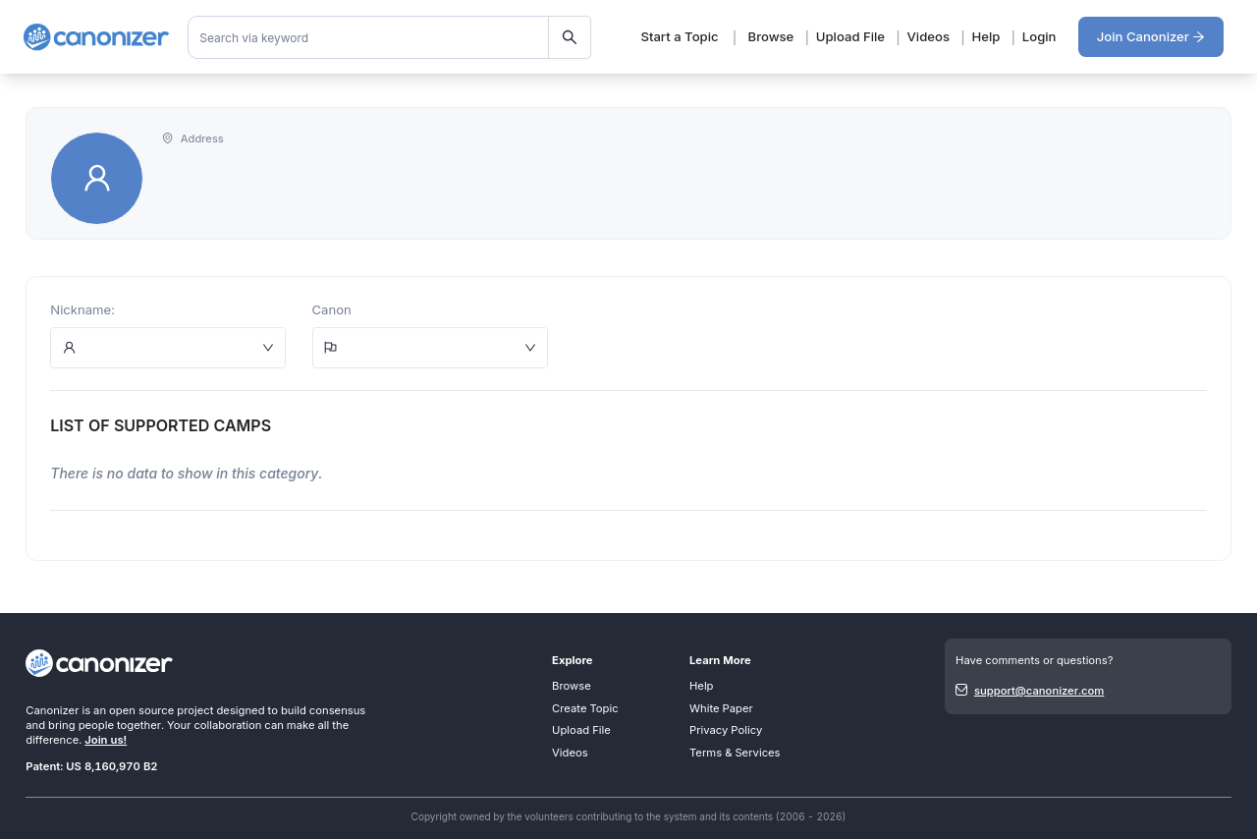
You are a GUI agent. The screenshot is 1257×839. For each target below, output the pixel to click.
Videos (928, 36)
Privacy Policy (725, 730)
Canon (332, 309)
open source (141, 710)
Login (1039, 36)
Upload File (850, 36)
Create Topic (585, 708)
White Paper (721, 708)
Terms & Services (735, 752)
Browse (771, 36)
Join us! (105, 740)
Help (985, 36)
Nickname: (82, 309)
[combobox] (390, 37)
